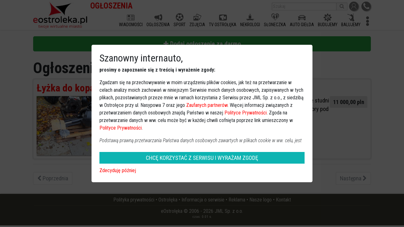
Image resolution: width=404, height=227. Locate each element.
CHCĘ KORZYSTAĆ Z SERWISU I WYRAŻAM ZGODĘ (202, 157)
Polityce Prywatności (245, 113)
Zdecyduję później (117, 170)
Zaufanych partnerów (207, 105)
